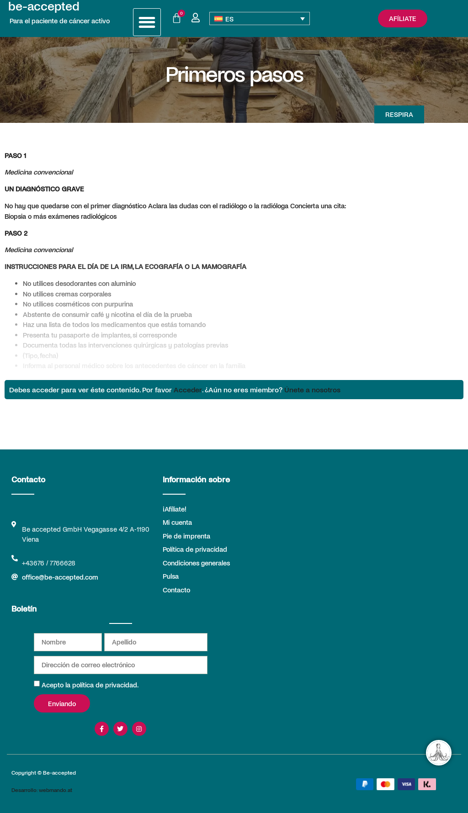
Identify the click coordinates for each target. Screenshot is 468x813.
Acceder (188, 389)
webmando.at (55, 790)
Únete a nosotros (312, 389)
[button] (147, 22)
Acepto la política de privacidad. (90, 685)
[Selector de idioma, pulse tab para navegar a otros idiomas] (259, 18)
